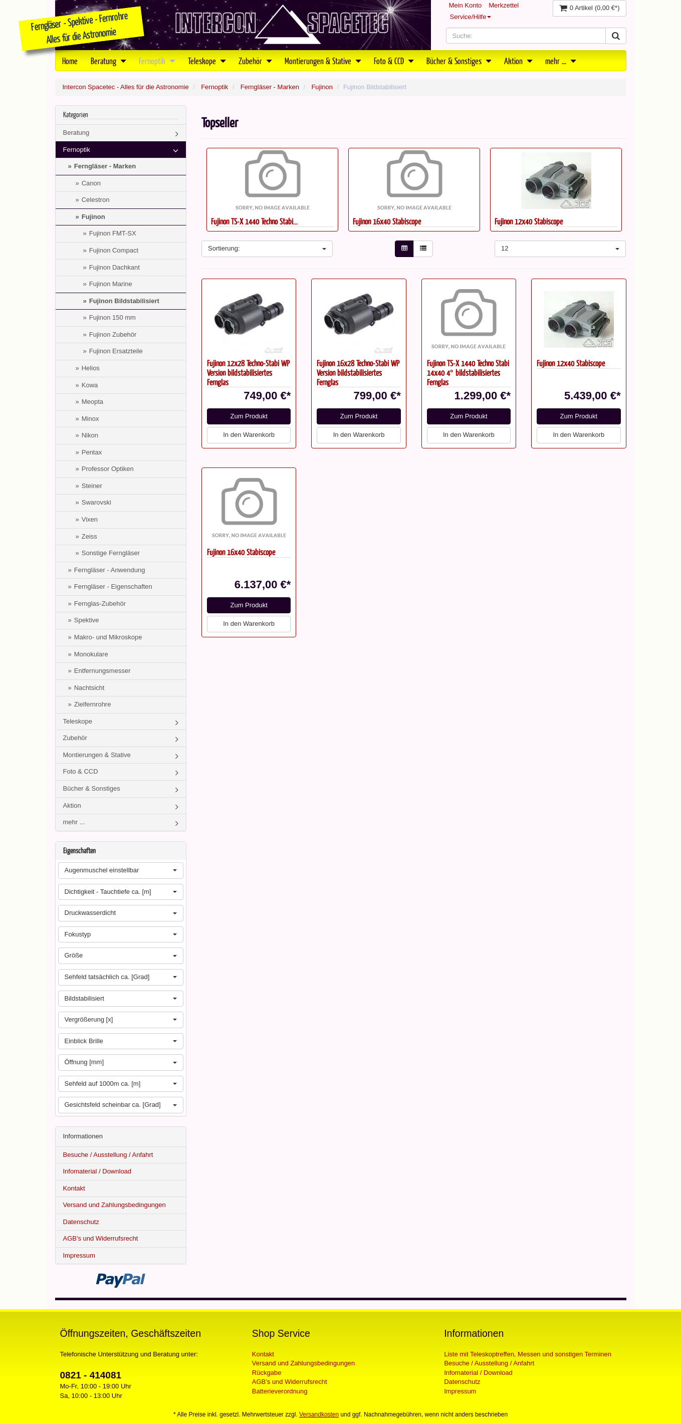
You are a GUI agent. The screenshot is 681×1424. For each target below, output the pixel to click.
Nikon (90, 435)
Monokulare (91, 654)
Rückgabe (267, 1372)
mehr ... (560, 60)
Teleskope (206, 60)
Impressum (79, 1255)
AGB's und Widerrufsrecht (100, 1238)
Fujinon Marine (110, 284)
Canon (91, 183)
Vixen (90, 519)
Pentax (92, 452)
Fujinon (322, 87)
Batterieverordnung (280, 1391)
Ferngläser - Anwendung (109, 570)
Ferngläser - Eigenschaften (113, 586)
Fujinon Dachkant (114, 267)
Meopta (92, 401)
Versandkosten (319, 1414)
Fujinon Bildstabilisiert (124, 301)
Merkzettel (504, 5)
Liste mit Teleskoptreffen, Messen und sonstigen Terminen (527, 1354)
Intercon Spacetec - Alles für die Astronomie (126, 87)
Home (70, 60)
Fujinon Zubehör (113, 334)
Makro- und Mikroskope (108, 637)
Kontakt (74, 1188)
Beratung (108, 60)
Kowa (90, 385)
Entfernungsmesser (102, 670)
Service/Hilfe (471, 17)
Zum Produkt (248, 416)
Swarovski (96, 502)
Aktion (518, 60)
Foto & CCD (393, 60)
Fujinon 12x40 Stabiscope (529, 221)
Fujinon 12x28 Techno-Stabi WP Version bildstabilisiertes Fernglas (248, 372)
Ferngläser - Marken (270, 87)
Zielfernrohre (92, 704)
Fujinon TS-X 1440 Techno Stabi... (254, 221)
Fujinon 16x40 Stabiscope (387, 221)
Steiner (92, 486)
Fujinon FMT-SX (112, 233)
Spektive (86, 620)
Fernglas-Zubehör (100, 603)
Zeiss (89, 536)
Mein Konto (465, 5)
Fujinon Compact (113, 250)
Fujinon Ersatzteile (116, 351)
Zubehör (255, 60)
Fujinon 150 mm (112, 317)
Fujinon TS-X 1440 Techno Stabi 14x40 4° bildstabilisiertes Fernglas (468, 372)
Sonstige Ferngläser (111, 553)
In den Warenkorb (249, 434)
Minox (90, 418)
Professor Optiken (108, 468)
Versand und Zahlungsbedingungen (114, 1205)
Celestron (96, 199)
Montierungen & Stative (323, 60)
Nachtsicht (89, 687)
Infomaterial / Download (97, 1171)
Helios (91, 368)
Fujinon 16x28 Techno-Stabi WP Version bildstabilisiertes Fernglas (358, 372)
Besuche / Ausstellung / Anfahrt (108, 1154)
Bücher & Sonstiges (458, 60)
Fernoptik (157, 60)
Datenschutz (81, 1222)
